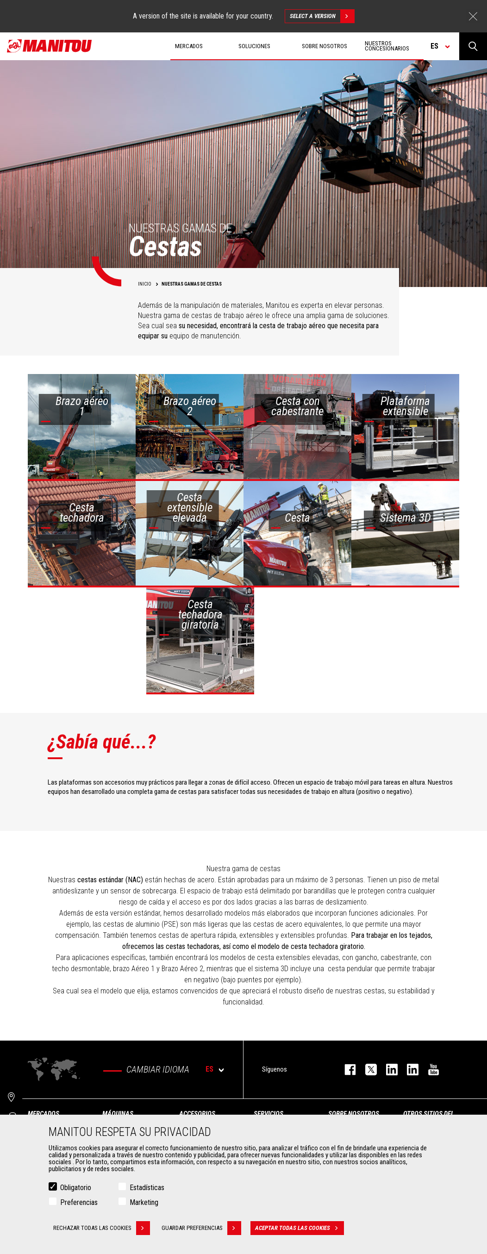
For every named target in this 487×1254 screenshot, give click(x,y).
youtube (428, 1069)
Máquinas (117, 1114)
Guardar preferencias (201, 1228)
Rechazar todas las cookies (101, 1228)
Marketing (144, 1202)
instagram (387, 1069)
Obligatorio (75, 1187)
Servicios (268, 1114)
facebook (345, 1069)
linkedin (408, 1069)
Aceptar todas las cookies (299, 1228)
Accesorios (197, 1114)
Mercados (43, 1114)
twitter (366, 1069)
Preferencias (79, 1202)
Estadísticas (147, 1187)
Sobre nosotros (353, 1114)
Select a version (322, 16)
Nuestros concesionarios (387, 46)
